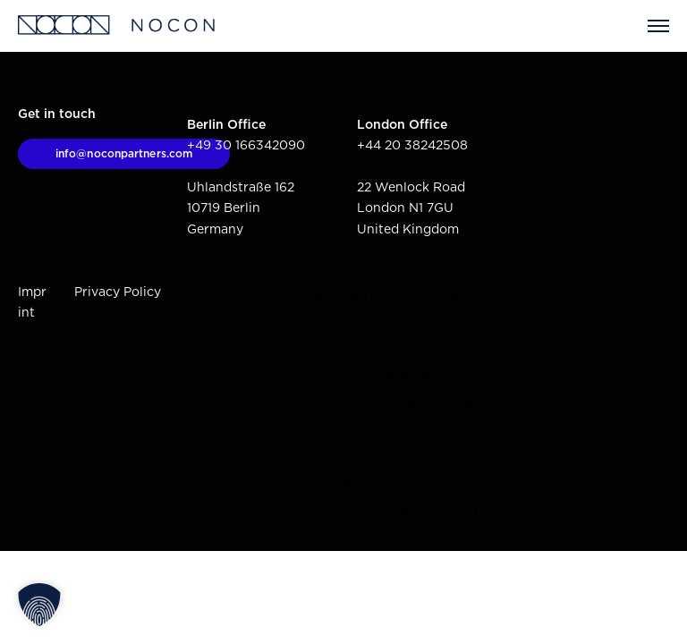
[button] (39, 604)
